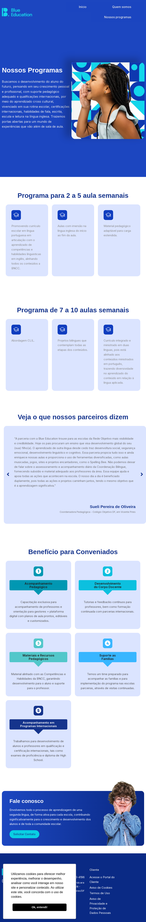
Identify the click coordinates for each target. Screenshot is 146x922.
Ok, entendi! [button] (39, 907)
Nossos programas (128, 6)
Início (82, 6)
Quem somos (100, 6)
